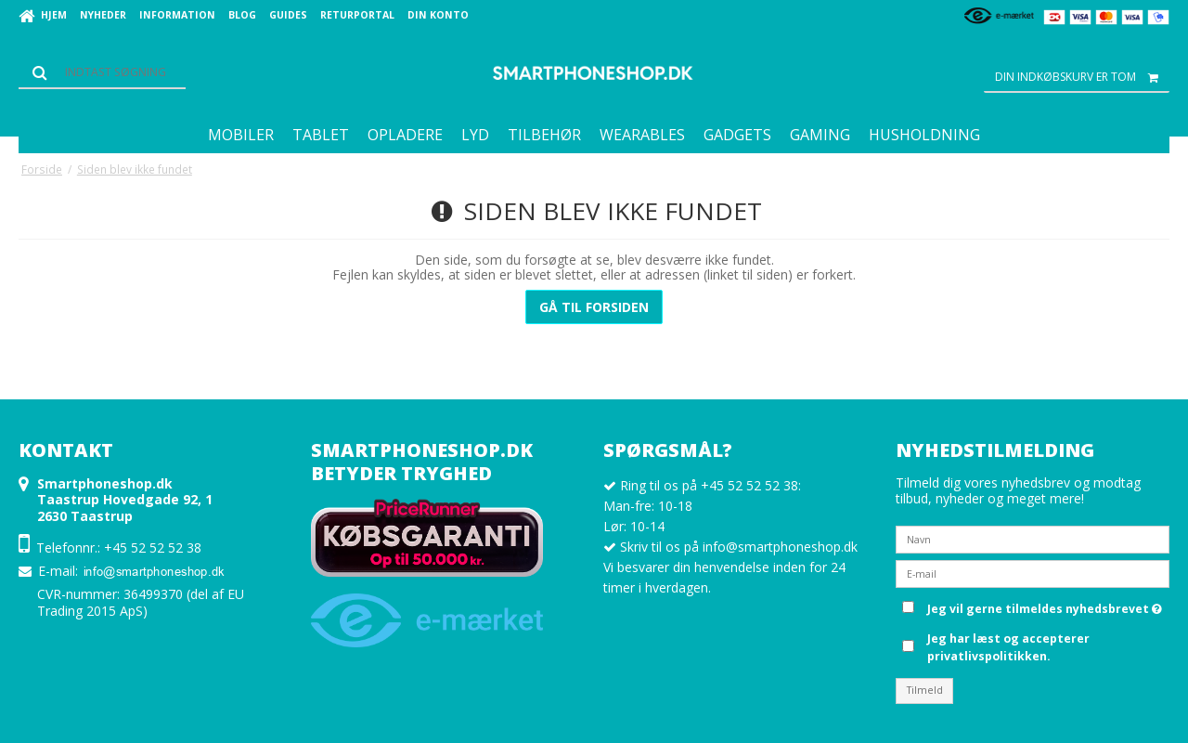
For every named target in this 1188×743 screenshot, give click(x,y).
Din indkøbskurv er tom (1082, 77)
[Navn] (1032, 538)
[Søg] (102, 72)
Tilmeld (925, 690)
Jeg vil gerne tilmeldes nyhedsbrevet (1044, 605)
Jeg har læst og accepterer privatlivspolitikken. (1008, 647)
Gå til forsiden (594, 307)
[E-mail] (1032, 572)
